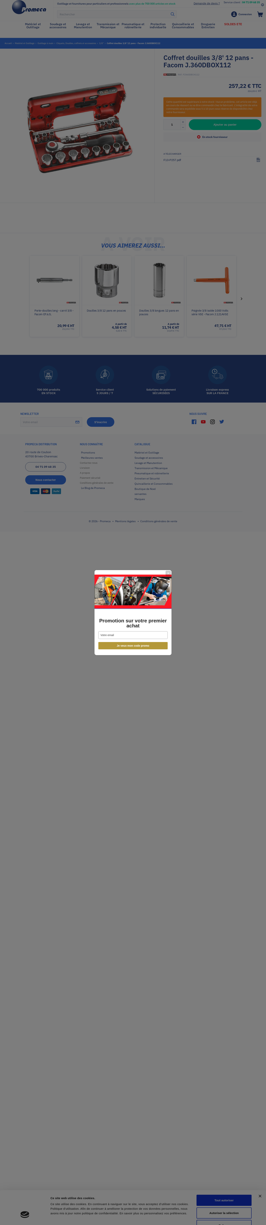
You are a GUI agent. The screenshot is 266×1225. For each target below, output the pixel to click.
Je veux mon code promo (133, 645)
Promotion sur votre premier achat (133, 623)
